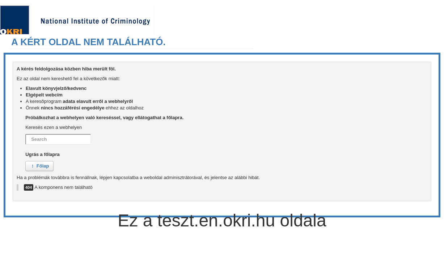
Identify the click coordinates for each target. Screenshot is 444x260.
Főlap (39, 166)
